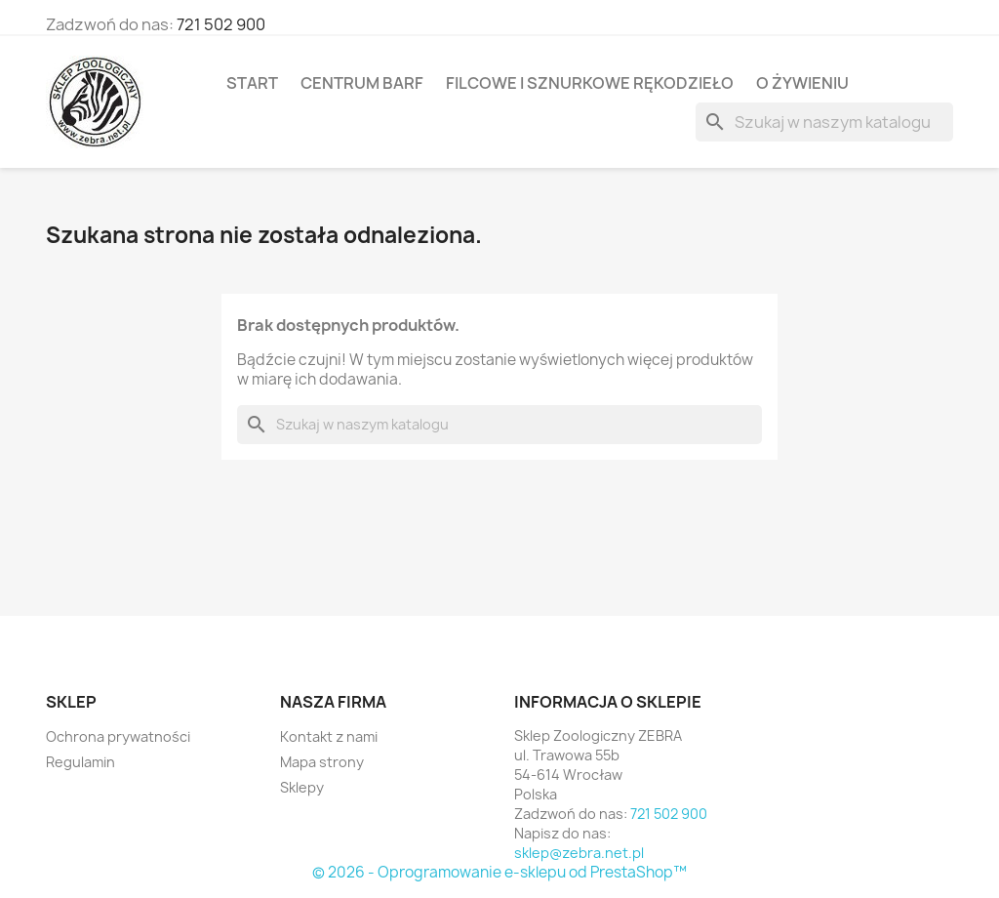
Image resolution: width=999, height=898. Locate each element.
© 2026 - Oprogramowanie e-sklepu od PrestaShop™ (499, 872)
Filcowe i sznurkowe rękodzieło (590, 83)
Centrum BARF (361, 83)
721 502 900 (221, 24)
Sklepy (302, 787)
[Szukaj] (824, 122)
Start (252, 83)
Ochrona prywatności (118, 736)
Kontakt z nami (329, 736)
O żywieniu (802, 83)
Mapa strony (322, 762)
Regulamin (80, 762)
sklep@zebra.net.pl (579, 852)
